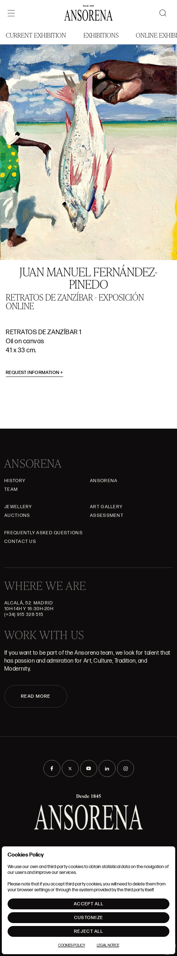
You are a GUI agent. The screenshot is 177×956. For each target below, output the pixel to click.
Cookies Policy (71, 945)
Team (11, 489)
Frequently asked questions (43, 533)
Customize (88, 918)
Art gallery (106, 507)
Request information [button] (34, 372)
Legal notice (108, 945)
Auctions (17, 515)
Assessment (107, 515)
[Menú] (11, 13)
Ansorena (103, 481)
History (14, 481)
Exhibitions (100, 34)
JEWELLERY (18, 507)
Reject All (88, 931)
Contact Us (20, 541)
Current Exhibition (36, 34)
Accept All (88, 904)
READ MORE (36, 696)
